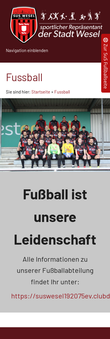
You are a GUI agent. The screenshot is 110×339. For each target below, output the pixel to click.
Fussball (62, 91)
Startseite (40, 91)
